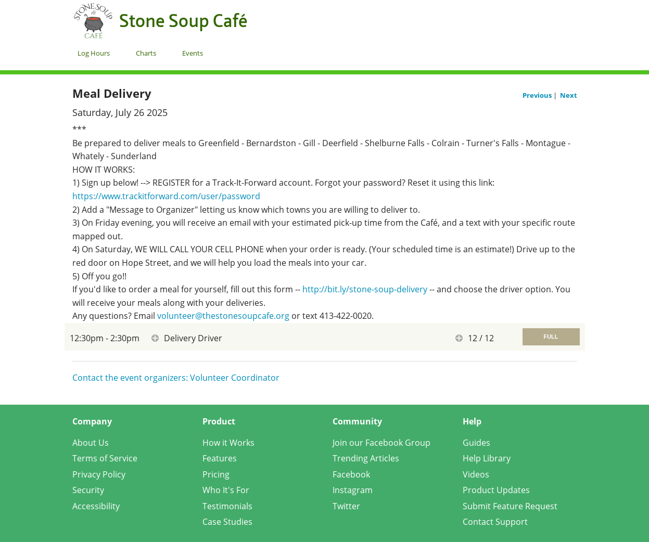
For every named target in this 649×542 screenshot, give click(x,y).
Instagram (353, 490)
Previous (538, 95)
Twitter (346, 506)
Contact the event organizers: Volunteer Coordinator (175, 377)
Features (219, 458)
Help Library (487, 458)
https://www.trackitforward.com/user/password (166, 196)
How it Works (228, 442)
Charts (146, 53)
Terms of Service (104, 458)
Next (568, 95)
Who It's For (225, 490)
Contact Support (495, 521)
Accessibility (96, 506)
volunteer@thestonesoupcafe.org (223, 315)
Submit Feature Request (510, 506)
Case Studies (227, 521)
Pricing (216, 474)
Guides (476, 442)
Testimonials (227, 506)
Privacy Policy (98, 474)
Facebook (351, 474)
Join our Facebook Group (381, 442)
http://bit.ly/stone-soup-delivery (364, 289)
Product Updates (496, 490)
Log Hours (94, 53)
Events (192, 53)
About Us (90, 442)
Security (88, 490)
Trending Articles (366, 458)
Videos (476, 474)
